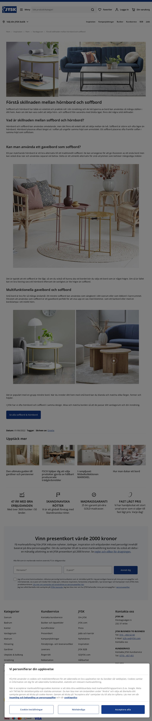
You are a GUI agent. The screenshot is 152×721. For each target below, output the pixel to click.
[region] (77, 690)
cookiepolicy (70, 697)
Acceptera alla (123, 709)
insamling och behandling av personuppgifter (32, 697)
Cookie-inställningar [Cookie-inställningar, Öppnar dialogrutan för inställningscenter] (31, 709)
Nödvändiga (78, 709)
